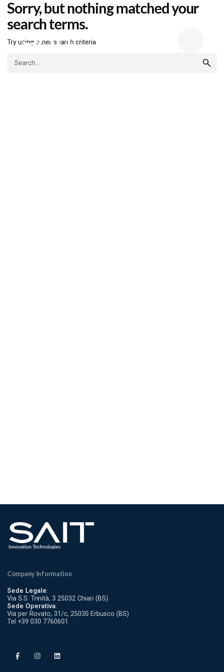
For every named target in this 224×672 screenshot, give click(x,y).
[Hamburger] (191, 40)
